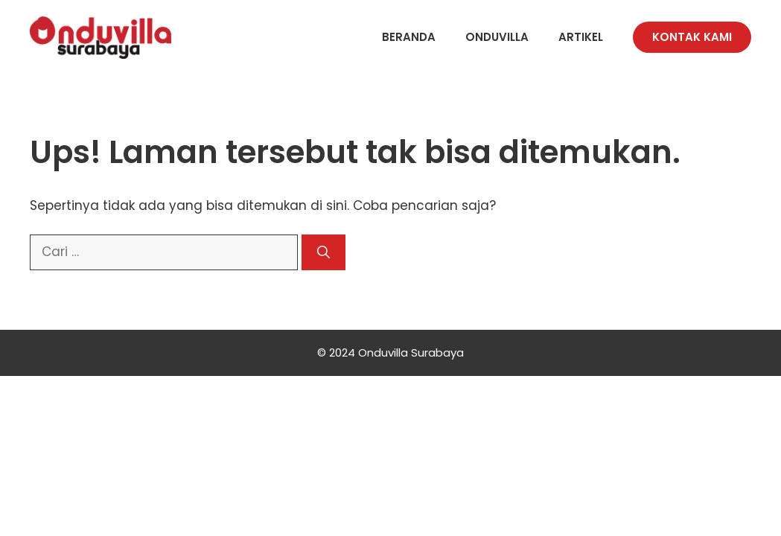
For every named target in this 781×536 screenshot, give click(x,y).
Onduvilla (497, 37)
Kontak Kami (692, 37)
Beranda (409, 37)
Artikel (580, 37)
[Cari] (323, 252)
